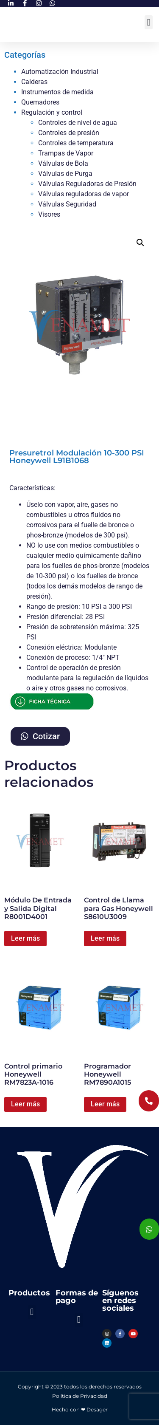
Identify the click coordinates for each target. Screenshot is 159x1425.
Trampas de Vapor (65, 153)
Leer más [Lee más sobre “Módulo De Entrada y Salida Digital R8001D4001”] (25, 938)
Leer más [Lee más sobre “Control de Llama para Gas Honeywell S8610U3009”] (105, 938)
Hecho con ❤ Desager (80, 1409)
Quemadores (40, 102)
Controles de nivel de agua (77, 123)
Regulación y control (51, 112)
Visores (49, 214)
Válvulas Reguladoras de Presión (87, 184)
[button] (149, 22)
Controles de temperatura (76, 143)
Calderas (34, 82)
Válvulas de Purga (65, 174)
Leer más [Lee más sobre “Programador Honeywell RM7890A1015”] (105, 1104)
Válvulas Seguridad (67, 204)
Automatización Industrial (59, 72)
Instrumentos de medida (57, 92)
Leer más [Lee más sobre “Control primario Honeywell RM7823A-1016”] (25, 1104)
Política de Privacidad (79, 1396)
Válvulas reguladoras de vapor (83, 194)
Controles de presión (68, 133)
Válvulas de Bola (63, 163)
